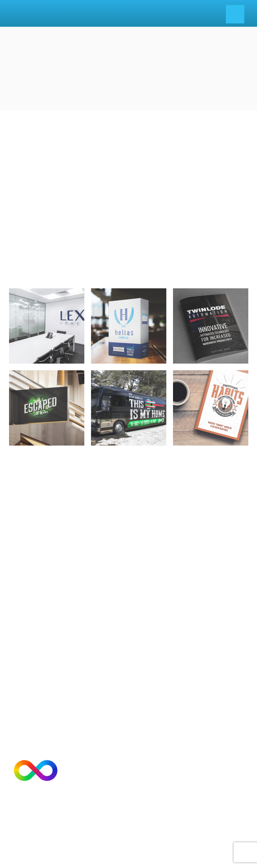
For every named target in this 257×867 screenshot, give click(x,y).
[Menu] (235, 14)
